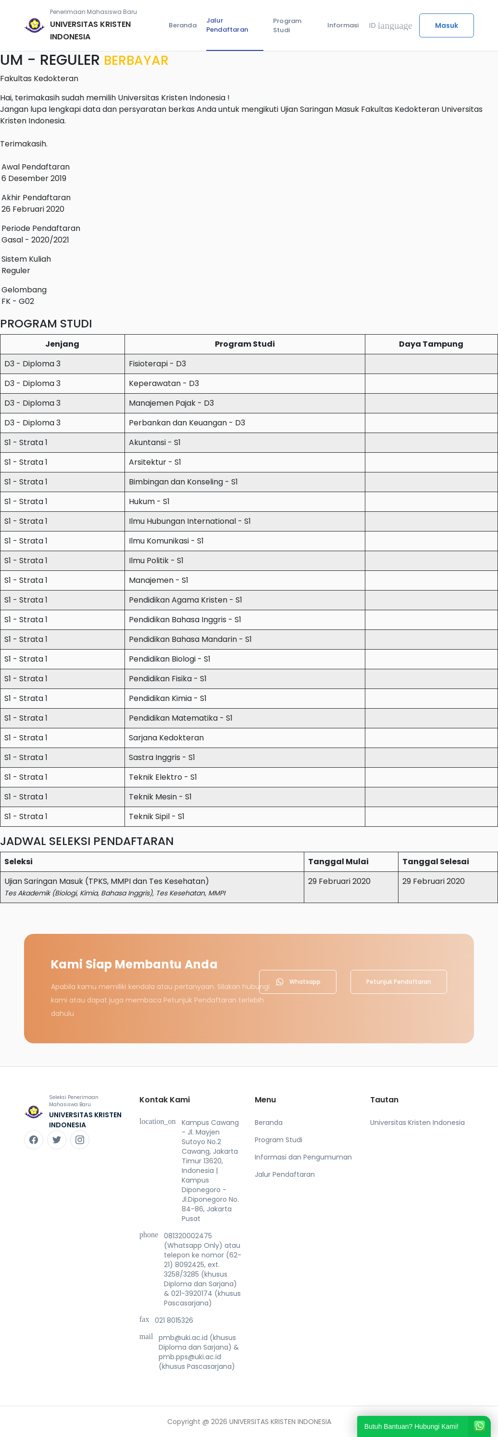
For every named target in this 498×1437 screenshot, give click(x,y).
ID (390, 25)
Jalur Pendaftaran (227, 25)
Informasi (343, 25)
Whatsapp (298, 982)
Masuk (446, 25)
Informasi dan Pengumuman (303, 1157)
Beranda (182, 25)
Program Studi (287, 25)
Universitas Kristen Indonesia (417, 1122)
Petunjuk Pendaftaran (398, 982)
